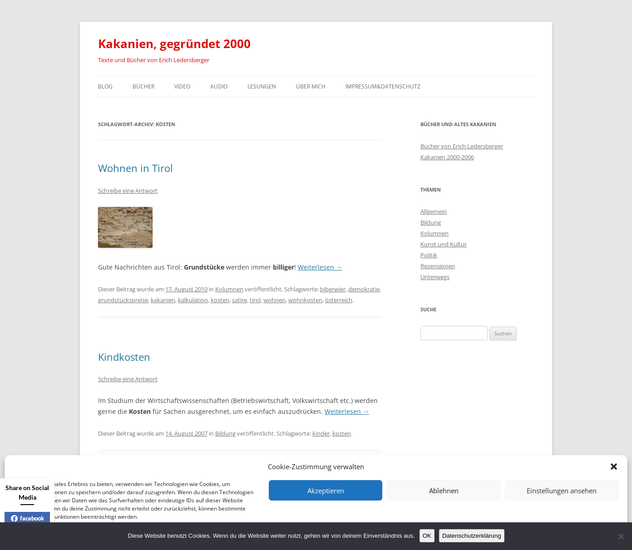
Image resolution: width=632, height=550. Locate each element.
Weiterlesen (320, 267)
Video (182, 86)
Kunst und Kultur (443, 244)
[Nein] (620, 536)
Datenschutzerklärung (471, 535)
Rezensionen (437, 266)
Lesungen (261, 86)
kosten (220, 300)
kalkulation (193, 300)
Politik (428, 255)
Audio (218, 86)
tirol (255, 300)
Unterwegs (434, 277)
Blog (105, 86)
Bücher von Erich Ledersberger (461, 146)
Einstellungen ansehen (562, 490)
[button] (613, 466)
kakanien (163, 300)
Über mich (311, 86)
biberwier (333, 289)
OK (427, 535)
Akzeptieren (325, 490)
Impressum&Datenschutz (383, 86)
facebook (27, 518)
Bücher (143, 86)
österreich (338, 300)
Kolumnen (229, 289)
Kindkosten (124, 356)
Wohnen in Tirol (135, 168)
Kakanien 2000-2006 (447, 157)
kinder (321, 433)
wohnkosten (305, 300)
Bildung (225, 433)
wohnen (274, 300)
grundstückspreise (123, 300)
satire (239, 300)
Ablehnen (444, 490)
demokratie (364, 289)
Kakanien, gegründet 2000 (174, 43)
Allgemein (433, 211)
